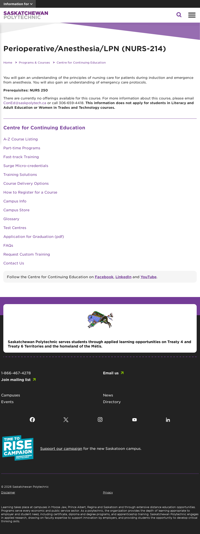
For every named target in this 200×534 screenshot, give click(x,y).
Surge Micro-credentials (25, 165)
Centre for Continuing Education (81, 62)
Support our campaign (61, 448)
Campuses (10, 395)
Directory (112, 401)
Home (7, 62)
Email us (111, 373)
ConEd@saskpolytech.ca (24, 103)
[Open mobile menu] (191, 15)
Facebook (104, 276)
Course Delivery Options (26, 183)
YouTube (148, 276)
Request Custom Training (26, 254)
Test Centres (14, 227)
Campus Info (14, 201)
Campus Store (16, 210)
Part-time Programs (21, 148)
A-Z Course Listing (20, 139)
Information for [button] (16, 4)
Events (7, 401)
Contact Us (13, 263)
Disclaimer (8, 492)
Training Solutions (20, 174)
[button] (179, 16)
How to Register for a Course (30, 192)
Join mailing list (16, 379)
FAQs (8, 245)
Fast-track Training (21, 156)
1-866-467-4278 (16, 373)
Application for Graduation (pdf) (33, 236)
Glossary (11, 218)
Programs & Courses (34, 62)
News (108, 395)
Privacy (108, 492)
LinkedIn (123, 276)
